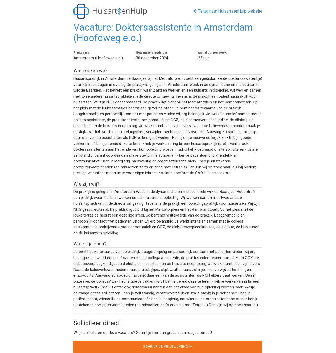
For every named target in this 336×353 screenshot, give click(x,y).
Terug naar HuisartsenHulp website (227, 11)
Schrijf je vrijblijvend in (168, 347)
